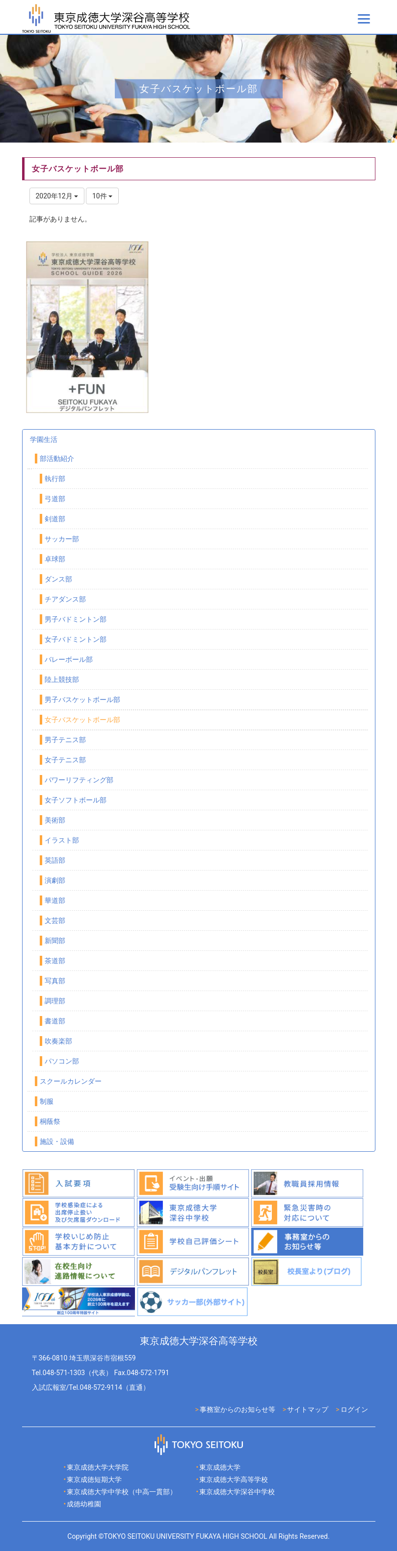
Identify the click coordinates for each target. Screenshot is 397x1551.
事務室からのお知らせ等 (237, 1409)
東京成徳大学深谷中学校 (237, 1492)
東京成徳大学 (219, 1467)
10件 (102, 196)
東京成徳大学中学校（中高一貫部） (122, 1492)
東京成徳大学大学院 (98, 1467)
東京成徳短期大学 (94, 1479)
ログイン (354, 1409)
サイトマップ (307, 1409)
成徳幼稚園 (84, 1504)
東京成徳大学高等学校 (233, 1479)
